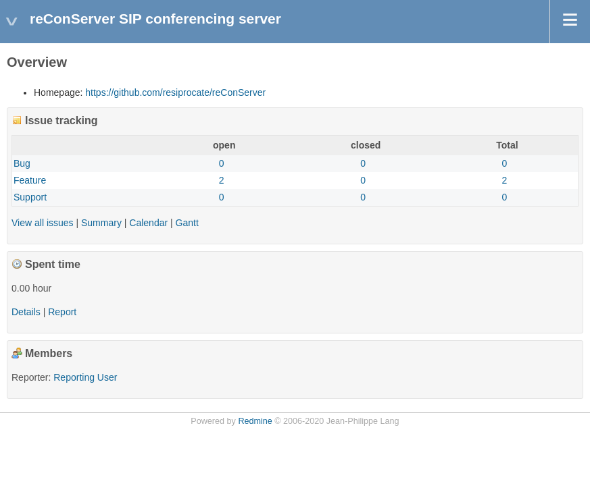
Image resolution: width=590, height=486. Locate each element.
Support (30, 197)
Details (26, 311)
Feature (30, 180)
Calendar (148, 222)
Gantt (187, 222)
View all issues (42, 222)
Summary (101, 222)
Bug (22, 163)
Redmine (255, 421)
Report (62, 311)
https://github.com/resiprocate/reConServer (175, 92)
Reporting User (85, 377)
